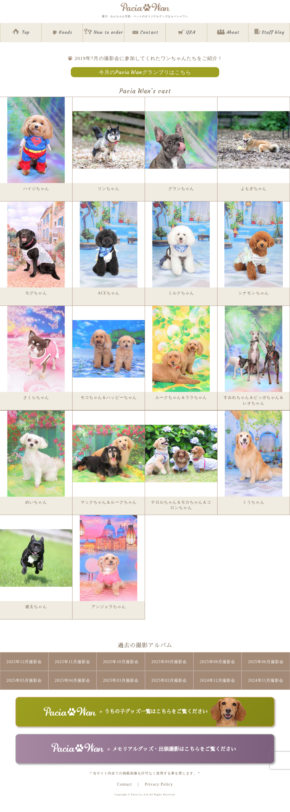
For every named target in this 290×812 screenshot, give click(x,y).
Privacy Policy (159, 784)
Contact (124, 784)
